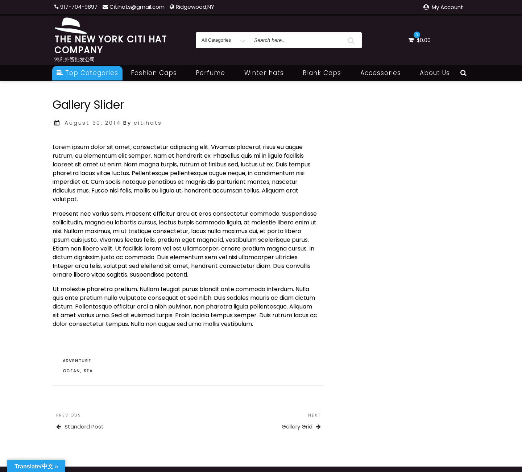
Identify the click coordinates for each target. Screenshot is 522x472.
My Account (447, 7)
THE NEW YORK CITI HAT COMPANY (110, 44)
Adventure (77, 361)
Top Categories (87, 73)
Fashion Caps (158, 73)
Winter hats (268, 73)
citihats (148, 123)
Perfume (214, 73)
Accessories (384, 73)
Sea (88, 371)
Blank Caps (326, 73)
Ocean (71, 371)
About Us (435, 73)
